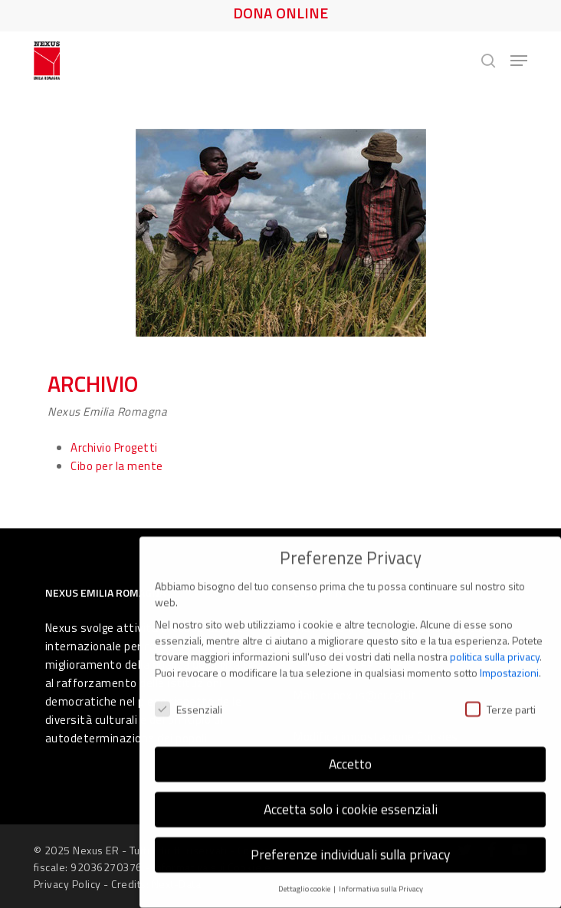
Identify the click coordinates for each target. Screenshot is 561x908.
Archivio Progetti (114, 447)
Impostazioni (509, 658)
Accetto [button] (350, 749)
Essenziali (188, 694)
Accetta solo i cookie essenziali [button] (351, 795)
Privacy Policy (67, 884)
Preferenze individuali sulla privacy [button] (350, 840)
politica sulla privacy (495, 642)
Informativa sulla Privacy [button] (381, 874)
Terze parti (500, 694)
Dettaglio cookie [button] (305, 874)
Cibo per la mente (117, 466)
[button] (518, 60)
